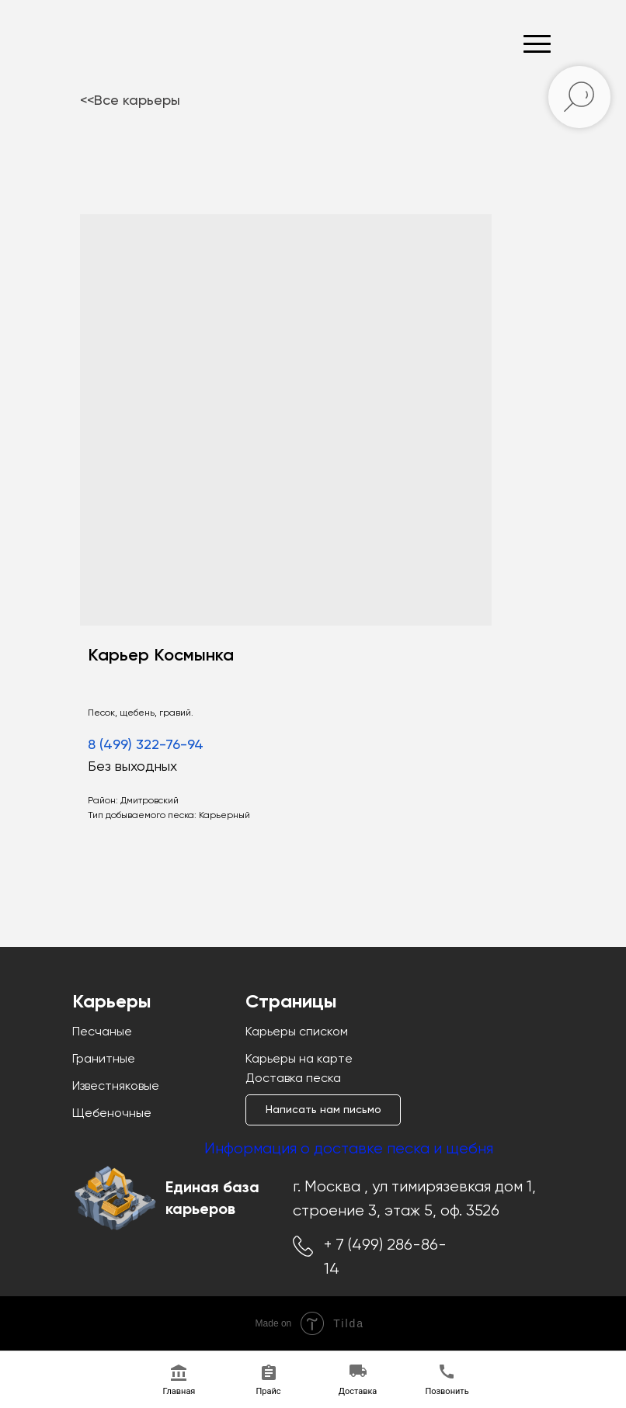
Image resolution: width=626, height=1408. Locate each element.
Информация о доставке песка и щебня (348, 1149)
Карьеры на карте (299, 1059)
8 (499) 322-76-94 (145, 745)
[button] (323, 1109)
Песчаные (102, 1032)
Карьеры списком (296, 1032)
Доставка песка (293, 1079)
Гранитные (103, 1059)
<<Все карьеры (130, 101)
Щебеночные (111, 1114)
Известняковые (115, 1086)
